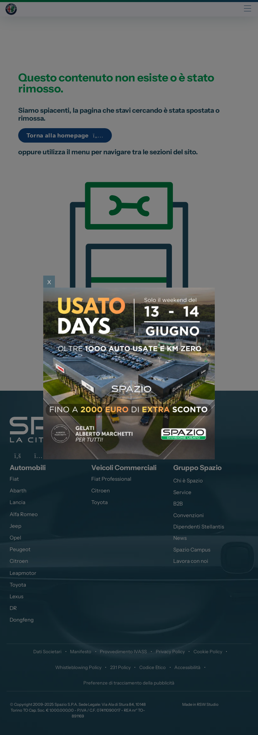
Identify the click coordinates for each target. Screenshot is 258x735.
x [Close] (49, 281)
